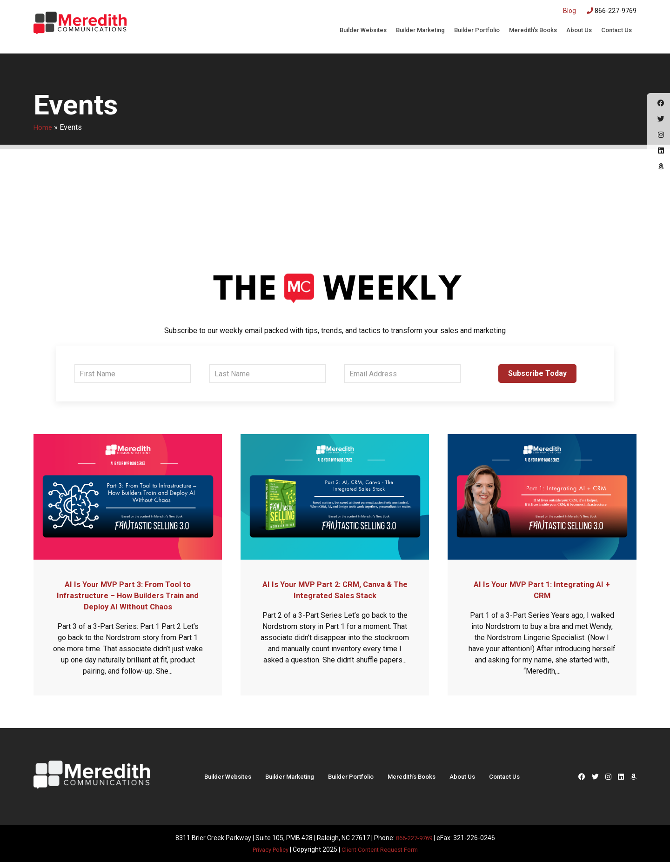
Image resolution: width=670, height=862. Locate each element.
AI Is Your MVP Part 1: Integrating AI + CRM (542, 589)
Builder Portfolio (477, 30)
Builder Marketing (420, 30)
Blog (569, 10)
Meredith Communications (80, 26)
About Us (579, 30)
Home (43, 127)
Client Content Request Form (381, 849)
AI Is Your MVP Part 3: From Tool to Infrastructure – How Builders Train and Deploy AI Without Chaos (128, 595)
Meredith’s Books (533, 30)
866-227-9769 (611, 10)
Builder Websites (363, 30)
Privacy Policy (266, 849)
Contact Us (616, 30)
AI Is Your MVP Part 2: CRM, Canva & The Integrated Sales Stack (335, 589)
